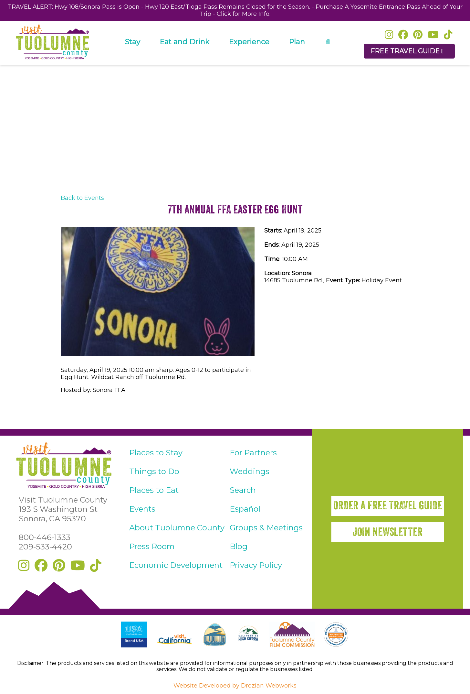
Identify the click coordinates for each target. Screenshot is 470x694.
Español (245, 509)
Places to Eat (154, 490)
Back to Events (82, 197)
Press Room (152, 546)
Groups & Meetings (266, 527)
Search (243, 490)
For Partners (253, 452)
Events (142, 509)
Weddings (249, 471)
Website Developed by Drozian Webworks (235, 685)
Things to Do (154, 471)
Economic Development (176, 565)
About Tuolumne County (177, 527)
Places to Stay (156, 452)
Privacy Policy (256, 565)
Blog (238, 546)
